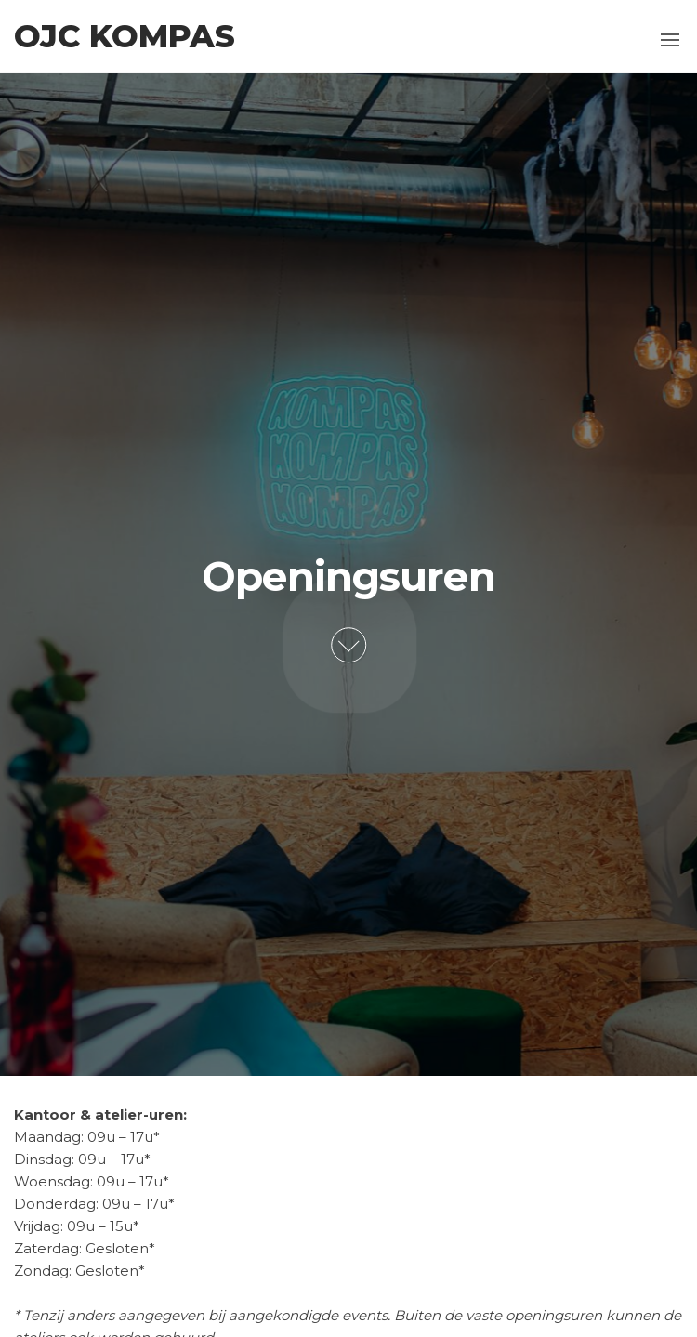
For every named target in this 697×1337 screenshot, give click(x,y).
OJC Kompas (124, 36)
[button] (670, 40)
